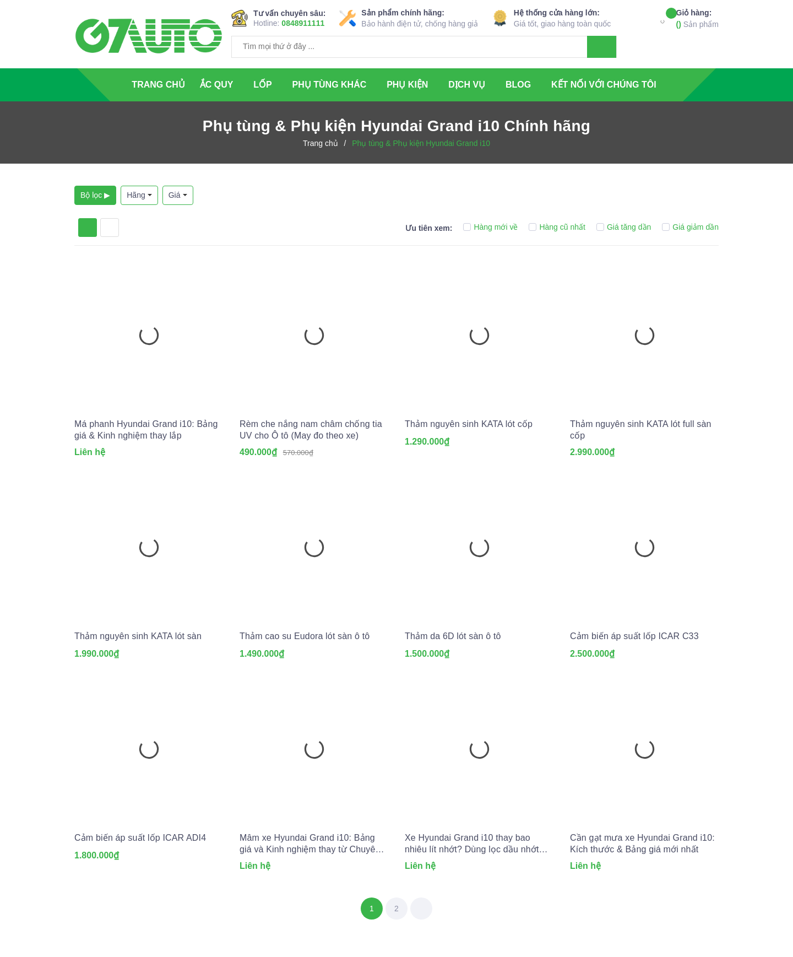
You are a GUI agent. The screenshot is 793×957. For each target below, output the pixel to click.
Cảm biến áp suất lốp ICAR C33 (634, 636)
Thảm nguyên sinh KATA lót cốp (469, 424)
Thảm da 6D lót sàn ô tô (453, 636)
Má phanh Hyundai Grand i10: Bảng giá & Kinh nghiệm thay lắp (146, 429)
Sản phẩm (697, 18)
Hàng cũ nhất (557, 227)
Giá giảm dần (690, 227)
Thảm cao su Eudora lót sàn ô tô (305, 636)
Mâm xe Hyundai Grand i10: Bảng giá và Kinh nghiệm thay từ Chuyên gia (310, 844)
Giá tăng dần (623, 227)
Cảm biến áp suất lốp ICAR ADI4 (140, 837)
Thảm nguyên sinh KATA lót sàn (138, 636)
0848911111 (302, 23)
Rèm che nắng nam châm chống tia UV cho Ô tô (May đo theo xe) (311, 429)
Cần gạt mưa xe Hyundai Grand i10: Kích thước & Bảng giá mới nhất (642, 843)
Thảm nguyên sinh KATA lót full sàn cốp (640, 429)
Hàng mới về (490, 227)
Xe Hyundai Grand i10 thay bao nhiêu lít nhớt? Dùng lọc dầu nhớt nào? (472, 844)
